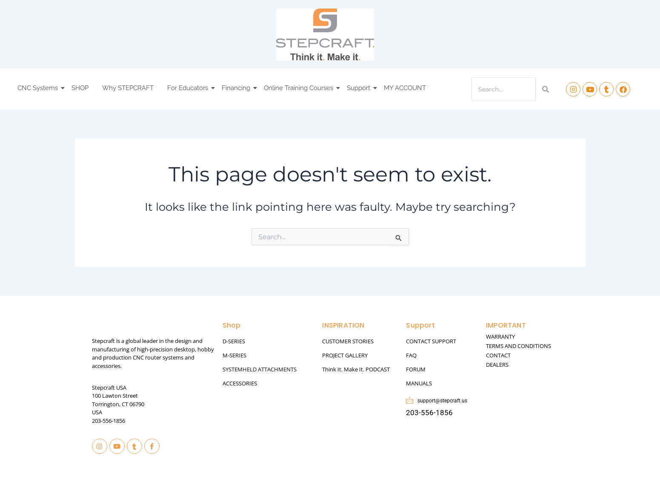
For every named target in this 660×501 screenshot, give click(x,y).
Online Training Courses (300, 88)
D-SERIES (234, 341)
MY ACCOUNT (405, 88)
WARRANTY (500, 336)
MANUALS (419, 383)
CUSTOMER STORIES (348, 341)
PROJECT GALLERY (345, 355)
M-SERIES (234, 355)
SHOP (80, 88)
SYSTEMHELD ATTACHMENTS (260, 369)
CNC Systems (38, 88)
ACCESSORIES (240, 383)
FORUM (416, 369)
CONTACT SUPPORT (431, 341)
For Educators (189, 88)
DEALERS (497, 364)
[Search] (503, 89)
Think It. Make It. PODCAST (356, 369)
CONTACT (498, 355)
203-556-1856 (108, 421)
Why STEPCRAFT (128, 88)
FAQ (411, 355)
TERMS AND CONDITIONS (518, 346)
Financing (237, 88)
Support (360, 88)
